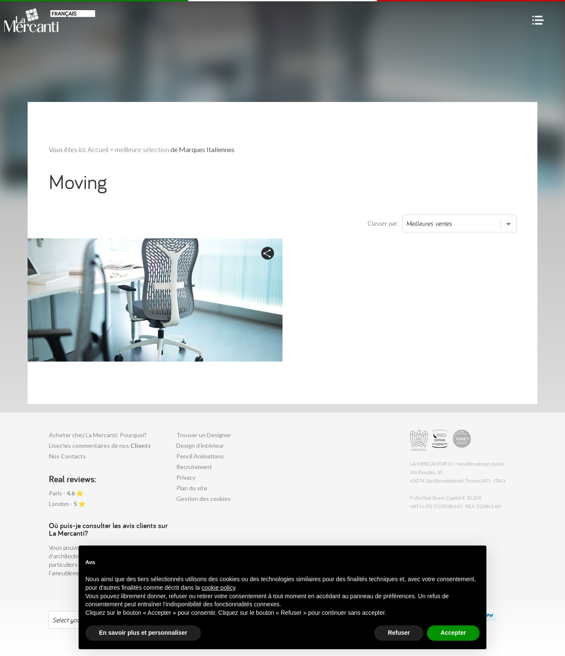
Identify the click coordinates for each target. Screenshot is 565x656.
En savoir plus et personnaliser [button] (143, 632)
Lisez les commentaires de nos (100, 445)
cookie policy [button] (218, 587)
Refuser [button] (399, 632)
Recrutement (194, 466)
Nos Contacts (67, 456)
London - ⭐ (67, 503)
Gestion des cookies (203, 498)
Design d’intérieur (200, 445)
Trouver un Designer (203, 434)
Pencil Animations (200, 456)
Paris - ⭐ (66, 493)
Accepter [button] (453, 632)
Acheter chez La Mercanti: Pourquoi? (98, 434)
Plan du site (191, 488)
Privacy (185, 477)
